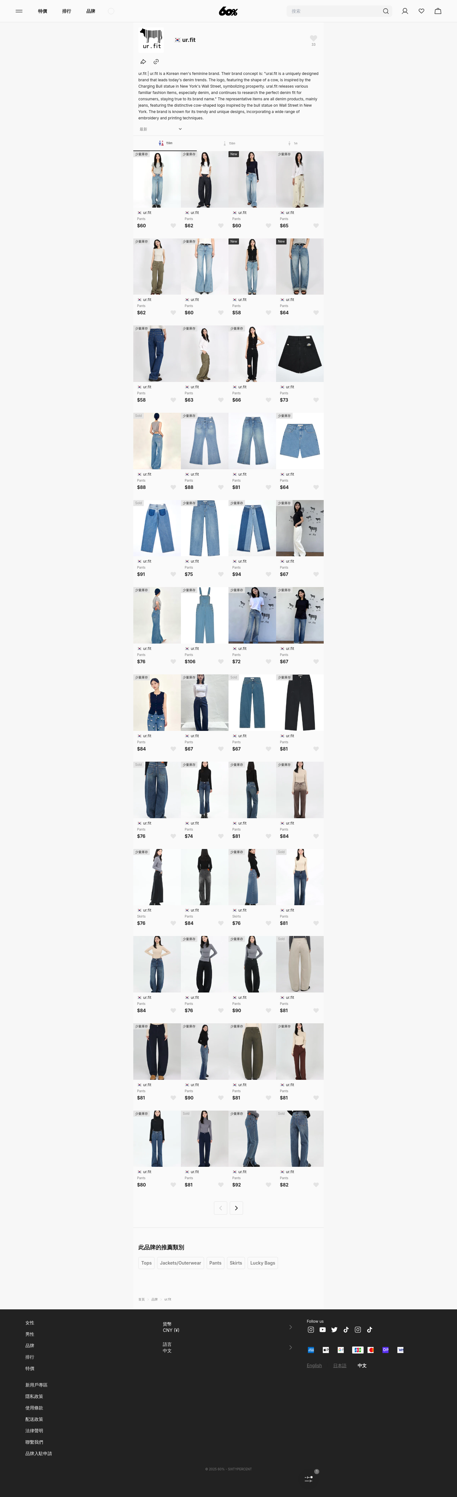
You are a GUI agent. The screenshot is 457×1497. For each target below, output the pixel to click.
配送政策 (34, 1419)
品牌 (90, 11)
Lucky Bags (262, 1263)
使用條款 (34, 1407)
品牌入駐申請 (38, 1453)
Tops (146, 1263)
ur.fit (167, 1299)
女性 (29, 1322)
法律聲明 (34, 1430)
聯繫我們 (34, 1442)
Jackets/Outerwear (180, 1263)
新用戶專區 (36, 1384)
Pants (215, 1263)
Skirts (236, 1263)
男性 (29, 1334)
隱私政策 (34, 1396)
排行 (66, 11)
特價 (42, 11)
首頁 (141, 1299)
